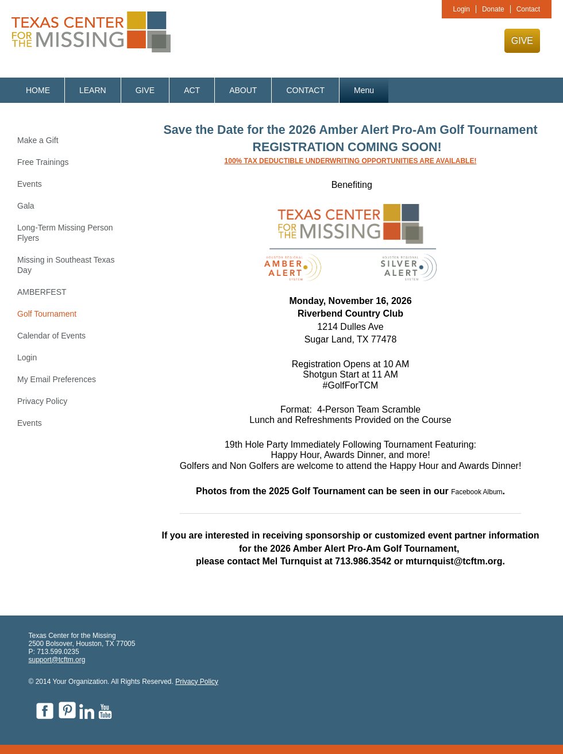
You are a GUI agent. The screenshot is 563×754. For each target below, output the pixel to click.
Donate (493, 9)
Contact (528, 9)
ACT (192, 90)
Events (29, 183)
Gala (25, 205)
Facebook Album (476, 492)
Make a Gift (38, 140)
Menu (364, 90)
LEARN (92, 90)
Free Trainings (42, 162)
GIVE (522, 40)
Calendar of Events (51, 335)
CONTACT (305, 90)
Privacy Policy (42, 401)
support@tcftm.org (57, 660)
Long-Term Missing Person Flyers (65, 233)
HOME (38, 90)
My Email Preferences (56, 379)
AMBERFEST (42, 292)
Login (461, 9)
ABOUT (243, 90)
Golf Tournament (46, 313)
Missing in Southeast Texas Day (65, 265)
